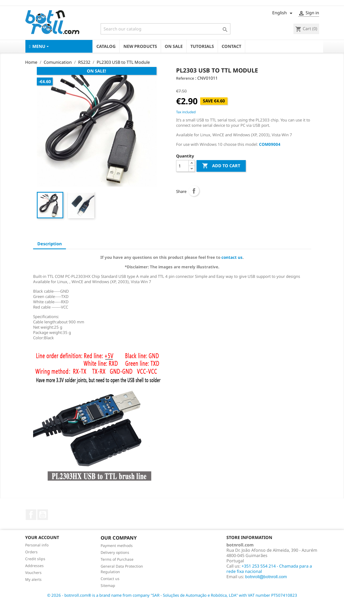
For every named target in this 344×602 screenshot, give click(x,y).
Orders (31, 551)
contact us (232, 257)
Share (194, 190)
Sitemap (108, 585)
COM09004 (269, 144)
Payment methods (117, 545)
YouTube (42, 514)
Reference (185, 78)
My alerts (33, 579)
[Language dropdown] (283, 13)
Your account (42, 537)
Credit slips (35, 558)
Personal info (36, 544)
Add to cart (221, 165)
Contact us (110, 578)
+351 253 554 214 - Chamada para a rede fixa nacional (269, 568)
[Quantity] (182, 166)
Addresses (34, 565)
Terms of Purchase (117, 559)
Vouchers (33, 572)
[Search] (165, 28)
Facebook (31, 514)
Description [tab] (49, 244)
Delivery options (115, 552)
